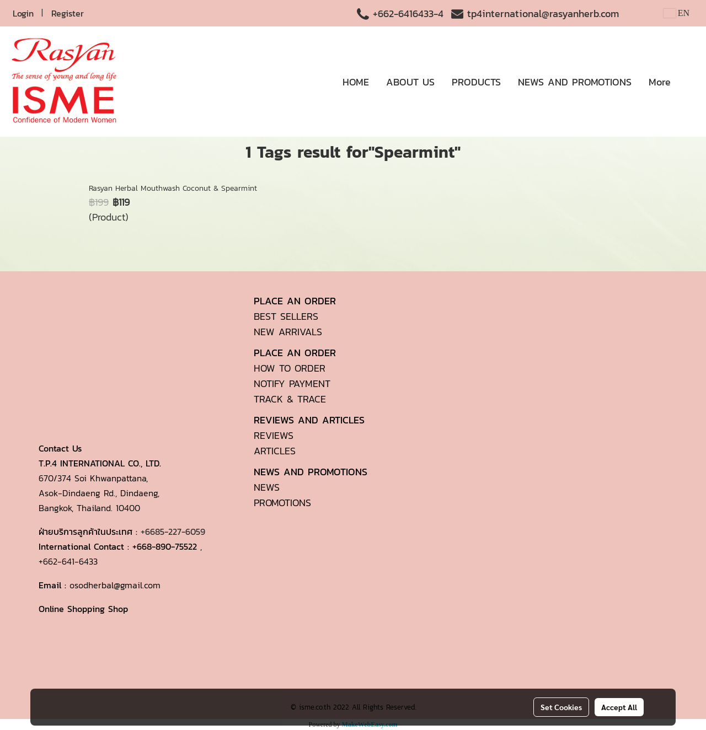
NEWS (267, 487)
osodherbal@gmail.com (115, 585)
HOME (356, 81)
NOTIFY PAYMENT (292, 383)
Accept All (619, 707)
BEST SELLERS (286, 316)
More (660, 81)
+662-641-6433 (68, 561)
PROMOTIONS (282, 502)
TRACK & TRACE (290, 398)
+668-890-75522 (164, 546)
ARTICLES (275, 450)
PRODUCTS (476, 81)
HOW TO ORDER (289, 368)
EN (676, 13)
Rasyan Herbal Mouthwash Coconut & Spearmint (173, 188)
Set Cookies (561, 707)
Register (67, 13)
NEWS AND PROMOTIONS (575, 81)
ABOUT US (410, 81)
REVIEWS (273, 435)
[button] (688, 81)
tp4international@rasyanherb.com (543, 13)
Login (23, 13)
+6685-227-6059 (173, 531)
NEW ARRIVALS (288, 331)
